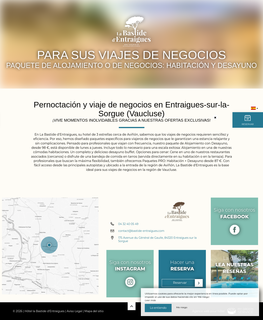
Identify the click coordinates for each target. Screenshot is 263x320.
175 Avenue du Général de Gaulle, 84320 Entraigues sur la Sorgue (157, 242)
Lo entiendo (158, 308)
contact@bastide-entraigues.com (141, 234)
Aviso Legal (74, 311)
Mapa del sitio (94, 311)
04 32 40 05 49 (128, 227)
